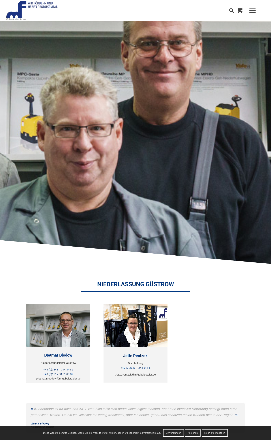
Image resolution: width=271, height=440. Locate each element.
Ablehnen (193, 433)
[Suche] (231, 10)
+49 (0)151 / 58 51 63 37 (58, 374)
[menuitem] (253, 10)
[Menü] (251, 10)
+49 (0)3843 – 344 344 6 (58, 369)
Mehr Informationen (214, 433)
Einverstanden (173, 433)
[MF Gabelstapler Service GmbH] (32, 10)
